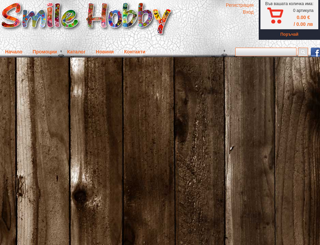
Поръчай (289, 34)
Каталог (76, 51)
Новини (105, 51)
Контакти (134, 51)
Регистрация (240, 5)
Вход (248, 12)
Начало (13, 51)
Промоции (45, 51)
